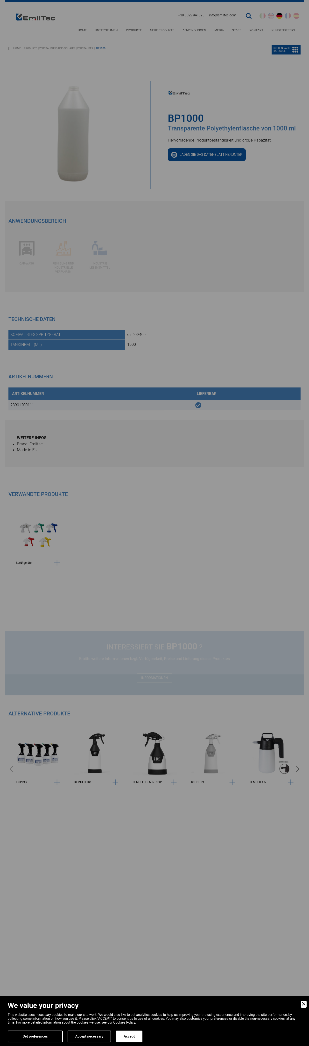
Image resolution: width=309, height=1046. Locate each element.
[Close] (304, 1004)
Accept (129, 1036)
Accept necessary (89, 1036)
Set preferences (35, 1036)
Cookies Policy (124, 1022)
